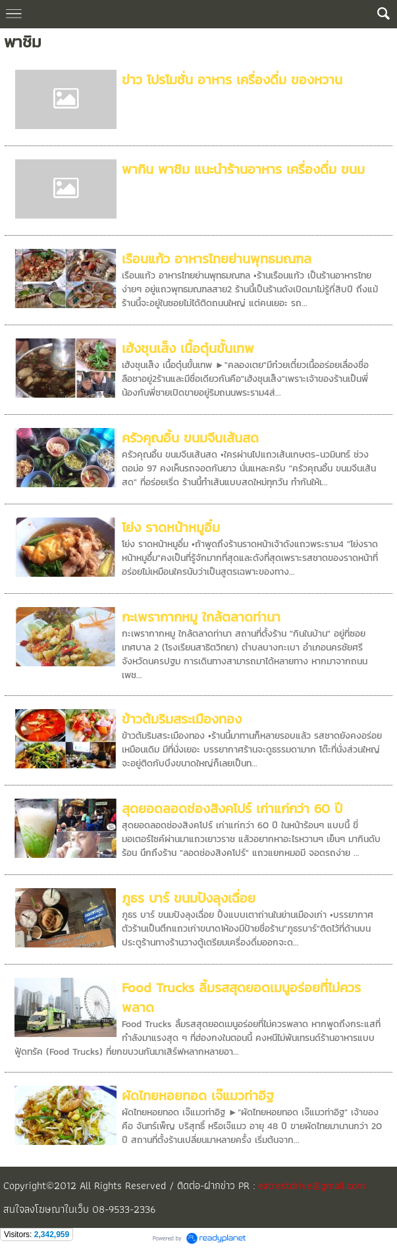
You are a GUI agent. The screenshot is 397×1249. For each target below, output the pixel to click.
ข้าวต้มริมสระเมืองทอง (182, 719)
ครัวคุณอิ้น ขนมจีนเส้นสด (190, 438)
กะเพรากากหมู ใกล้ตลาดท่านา (201, 617)
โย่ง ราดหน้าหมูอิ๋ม (171, 527)
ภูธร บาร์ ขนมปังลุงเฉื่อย (188, 898)
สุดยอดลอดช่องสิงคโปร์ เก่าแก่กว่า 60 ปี (232, 808)
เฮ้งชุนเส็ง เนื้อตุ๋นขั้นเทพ (188, 348)
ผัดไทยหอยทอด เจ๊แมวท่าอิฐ (198, 1095)
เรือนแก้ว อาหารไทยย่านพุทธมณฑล (216, 259)
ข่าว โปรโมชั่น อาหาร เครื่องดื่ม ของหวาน (232, 80)
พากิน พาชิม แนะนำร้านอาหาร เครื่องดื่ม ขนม (243, 169)
